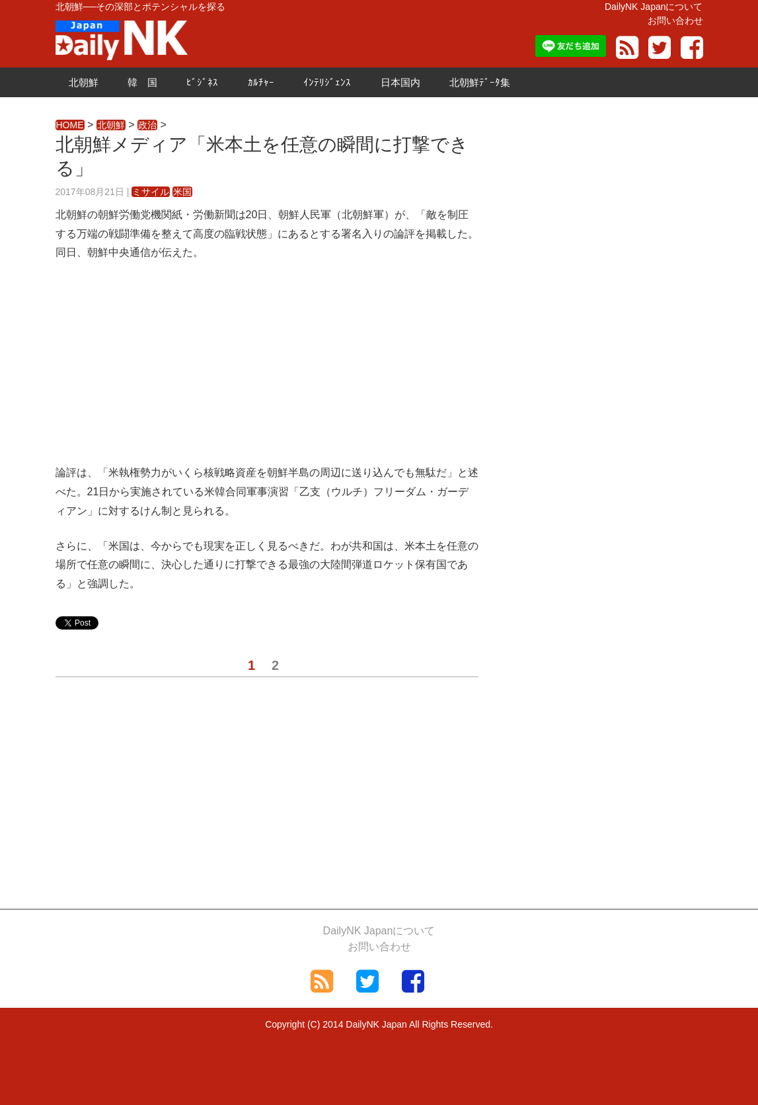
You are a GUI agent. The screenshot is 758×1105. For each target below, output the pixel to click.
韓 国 (142, 82)
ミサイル (150, 191)
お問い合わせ (675, 20)
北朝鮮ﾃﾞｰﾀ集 (479, 82)
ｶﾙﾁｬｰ (261, 82)
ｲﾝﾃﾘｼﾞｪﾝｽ (327, 82)
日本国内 (400, 82)
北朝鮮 (83, 82)
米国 (182, 191)
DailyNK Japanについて (654, 6)
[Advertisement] (267, 371)
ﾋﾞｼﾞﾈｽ (202, 82)
